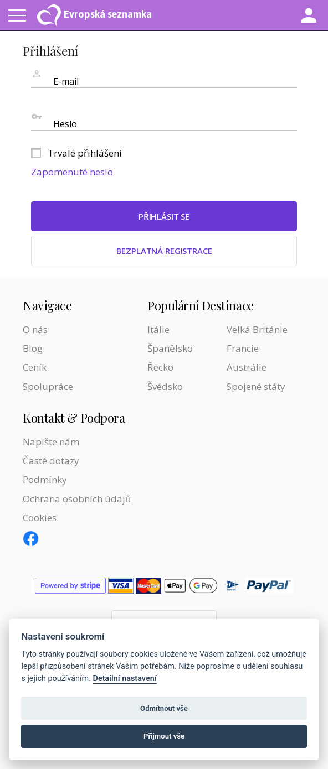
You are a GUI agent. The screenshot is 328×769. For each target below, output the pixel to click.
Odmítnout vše (164, 708)
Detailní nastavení (125, 678)
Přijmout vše (164, 736)
